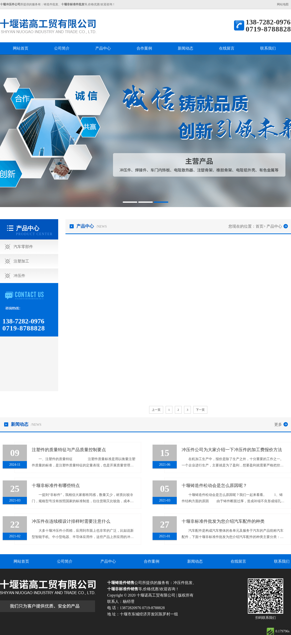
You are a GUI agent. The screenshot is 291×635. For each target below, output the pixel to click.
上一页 (156, 409)
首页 (259, 226)
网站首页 (20, 48)
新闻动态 (185, 48)
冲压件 (19, 276)
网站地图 (283, 4)
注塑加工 (21, 261)
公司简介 (62, 48)
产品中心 (103, 48)
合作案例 (144, 48)
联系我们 (268, 48)
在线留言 (226, 48)
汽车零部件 (23, 247)
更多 (278, 424)
